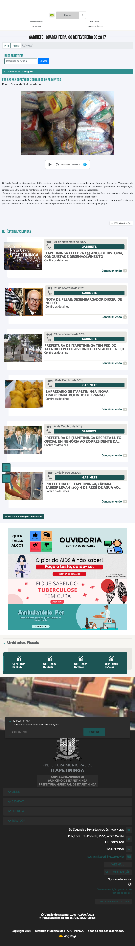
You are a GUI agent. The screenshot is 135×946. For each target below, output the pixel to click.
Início (6, 45)
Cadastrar (94, 731)
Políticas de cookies (121, 893)
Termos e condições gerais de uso (114, 889)
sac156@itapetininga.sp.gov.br (105, 856)
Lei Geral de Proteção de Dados (113, 901)
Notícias (16, 45)
